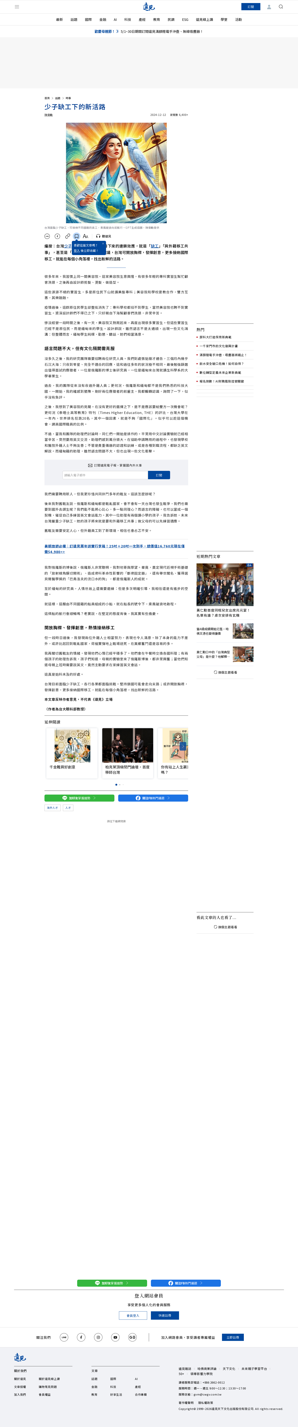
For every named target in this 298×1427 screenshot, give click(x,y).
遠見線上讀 (204, 19)
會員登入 (133, 1315)
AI (115, 19)
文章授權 (20, 1387)
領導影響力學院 (201, 1373)
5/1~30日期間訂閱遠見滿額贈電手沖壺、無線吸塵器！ (162, 31)
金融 (102, 19)
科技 (127, 19)
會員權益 (45, 1394)
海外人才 (52, 808)
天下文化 (229, 1368)
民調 (171, 19)
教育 (156, 19)
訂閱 (251, 6)
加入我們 (20, 1394)
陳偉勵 (48, 115)
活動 (238, 19)
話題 (74, 19)
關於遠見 (20, 1379)
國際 (88, 19)
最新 (59, 19)
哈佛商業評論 (207, 1368)
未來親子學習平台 (254, 1368)
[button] (183, 746)
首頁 (49, 98)
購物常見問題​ (48, 1387)
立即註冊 (233, 1337)
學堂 (224, 19)
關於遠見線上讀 (49, 1379)
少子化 (70, 246)
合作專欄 (141, 1394)
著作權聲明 (186, 1403)
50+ (181, 1373)
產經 (142, 19)
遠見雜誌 (185, 1368)
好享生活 (116, 1394)
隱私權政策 (205, 1403)
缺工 (155, 246)
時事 (68, 98)
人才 (68, 808)
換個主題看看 (225, 672)
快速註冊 (165, 1315)
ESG (185, 19)
